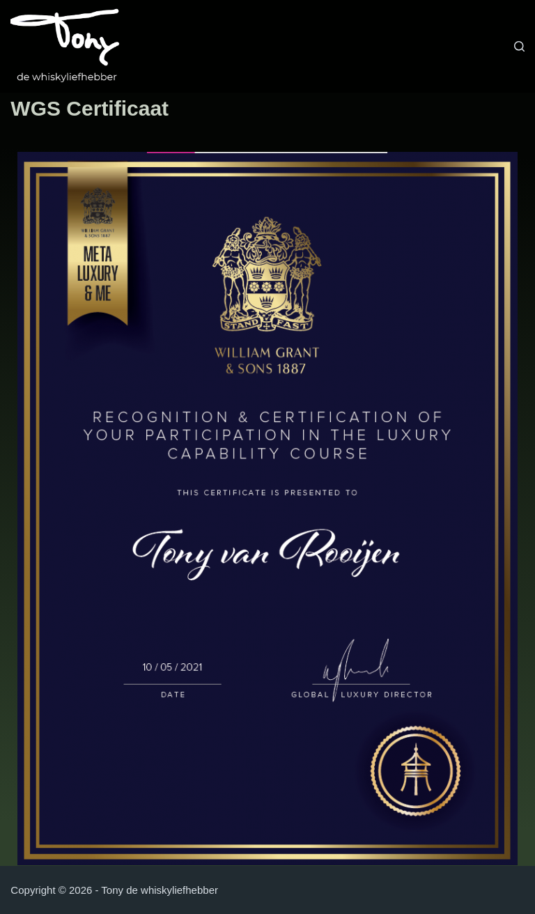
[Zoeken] (519, 46)
